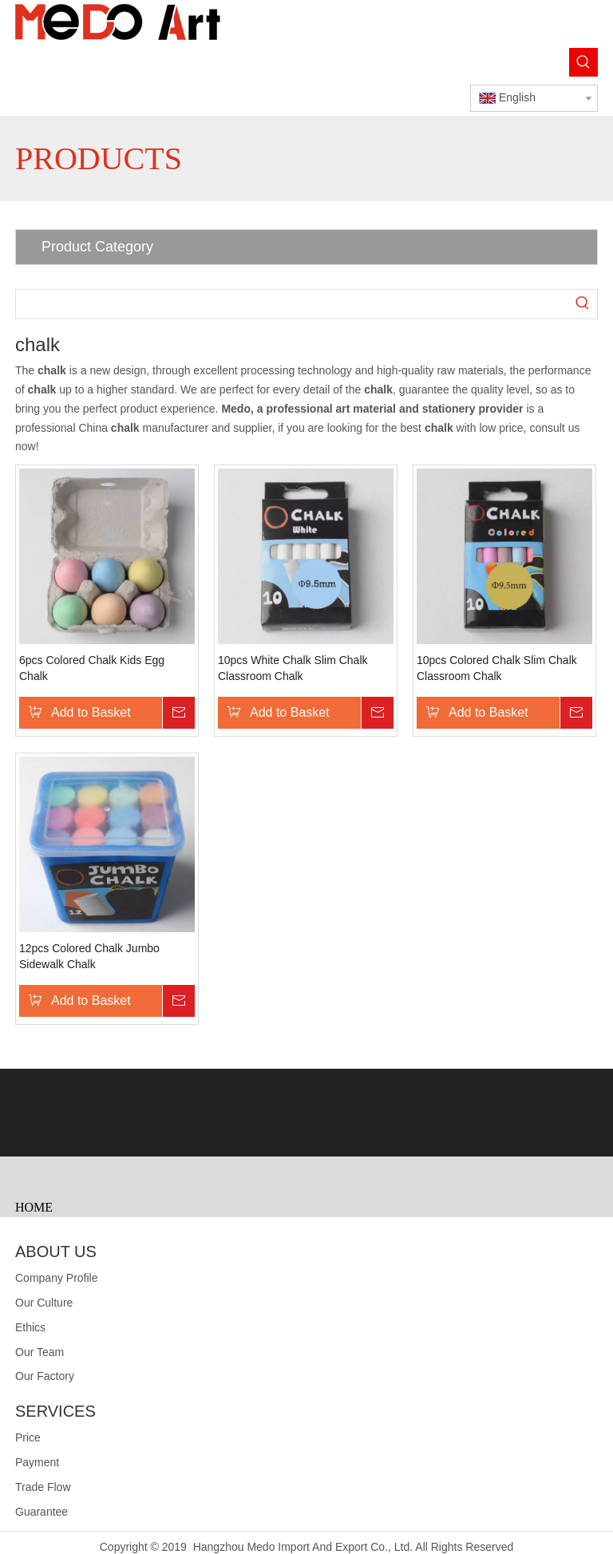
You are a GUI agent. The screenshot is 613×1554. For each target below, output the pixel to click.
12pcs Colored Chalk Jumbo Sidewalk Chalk (89, 956)
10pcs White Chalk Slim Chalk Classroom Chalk (293, 668)
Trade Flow (43, 1487)
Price (28, 1437)
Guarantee (41, 1511)
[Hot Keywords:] (583, 62)
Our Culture (44, 1302)
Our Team (39, 1352)
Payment (37, 1462)
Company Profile (56, 1277)
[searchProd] (292, 304)
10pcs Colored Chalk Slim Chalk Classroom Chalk (497, 668)
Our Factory (44, 1376)
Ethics (30, 1327)
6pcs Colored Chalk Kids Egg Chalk (91, 668)
